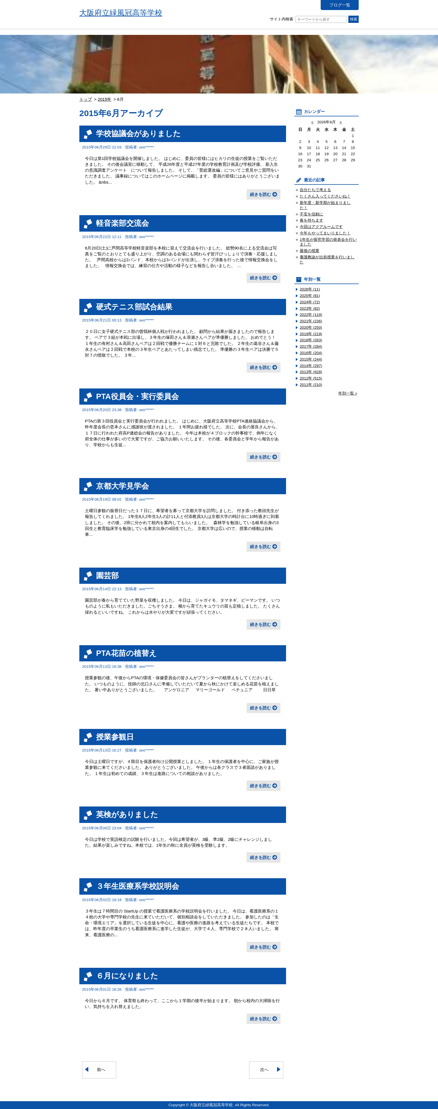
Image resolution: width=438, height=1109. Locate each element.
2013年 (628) (311, 372)
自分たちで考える (315, 190)
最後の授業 (309, 251)
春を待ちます (311, 220)
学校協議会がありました (138, 133)
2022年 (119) (311, 315)
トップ (85, 99)
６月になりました (127, 975)
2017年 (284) (311, 346)
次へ (264, 1069)
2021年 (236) (311, 321)
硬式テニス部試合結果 (134, 307)
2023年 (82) (310, 308)
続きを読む (260, 194)
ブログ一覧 (339, 5)
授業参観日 (115, 737)
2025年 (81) (310, 296)
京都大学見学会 (122, 486)
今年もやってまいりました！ (325, 233)
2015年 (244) (311, 359)
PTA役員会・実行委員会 (137, 396)
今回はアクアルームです (321, 227)
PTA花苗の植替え (126, 653)
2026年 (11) (310, 289)
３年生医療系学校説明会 (137, 886)
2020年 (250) (311, 327)
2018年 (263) (311, 340)
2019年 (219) (311, 334)
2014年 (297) (311, 366)
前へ (101, 1069)
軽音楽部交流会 (122, 223)
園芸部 (107, 575)
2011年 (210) (311, 385)
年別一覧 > (347, 393)
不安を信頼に (311, 214)
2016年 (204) (311, 353)
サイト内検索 (308, 19)
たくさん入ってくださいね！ (325, 196)
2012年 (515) (311, 378)
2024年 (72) (310, 302)
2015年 (104, 99)
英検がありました (127, 814)
